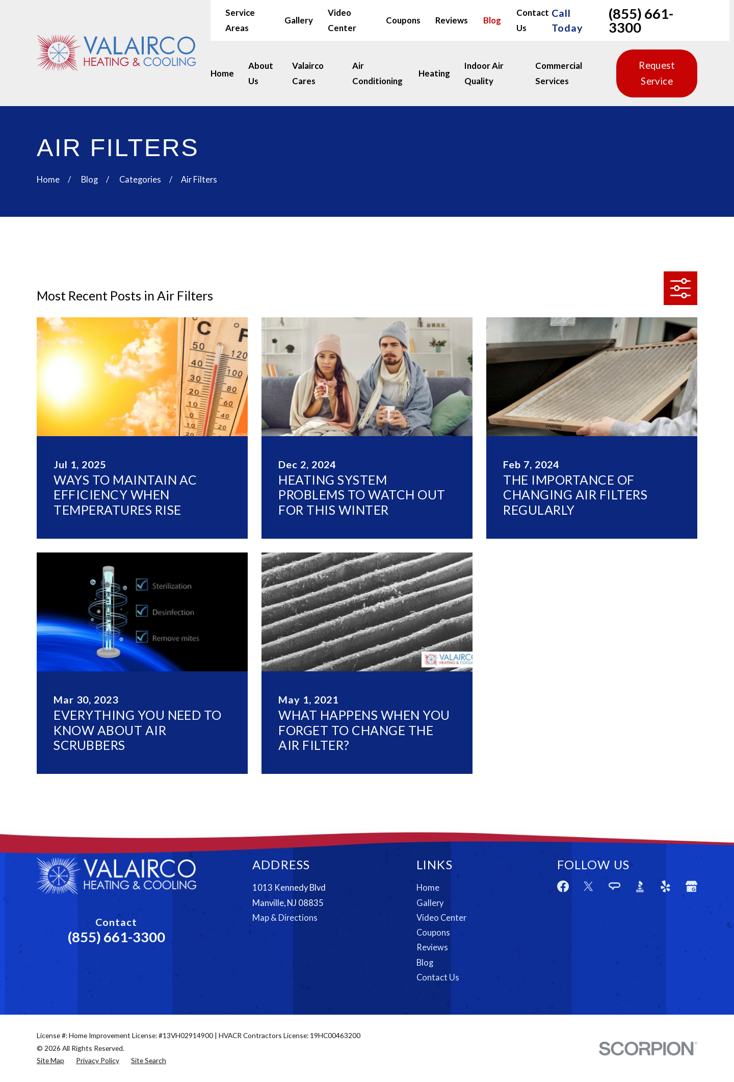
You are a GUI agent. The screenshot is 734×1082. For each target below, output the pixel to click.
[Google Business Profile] (691, 886)
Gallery (298, 20)
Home (427, 888)
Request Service (657, 73)
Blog (492, 20)
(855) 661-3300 (641, 21)
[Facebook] (563, 886)
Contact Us (437, 977)
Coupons (403, 20)
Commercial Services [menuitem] (558, 73)
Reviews (451, 20)
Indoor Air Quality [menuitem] (484, 73)
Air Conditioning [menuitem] (377, 73)
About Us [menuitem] (260, 73)
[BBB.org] (640, 886)
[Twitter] (588, 886)
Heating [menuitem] (434, 73)
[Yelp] (665, 886)
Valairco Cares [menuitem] (308, 73)
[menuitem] (50, 1060)
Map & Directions (285, 918)
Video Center (441, 918)
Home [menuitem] (222, 73)
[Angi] (614, 886)
